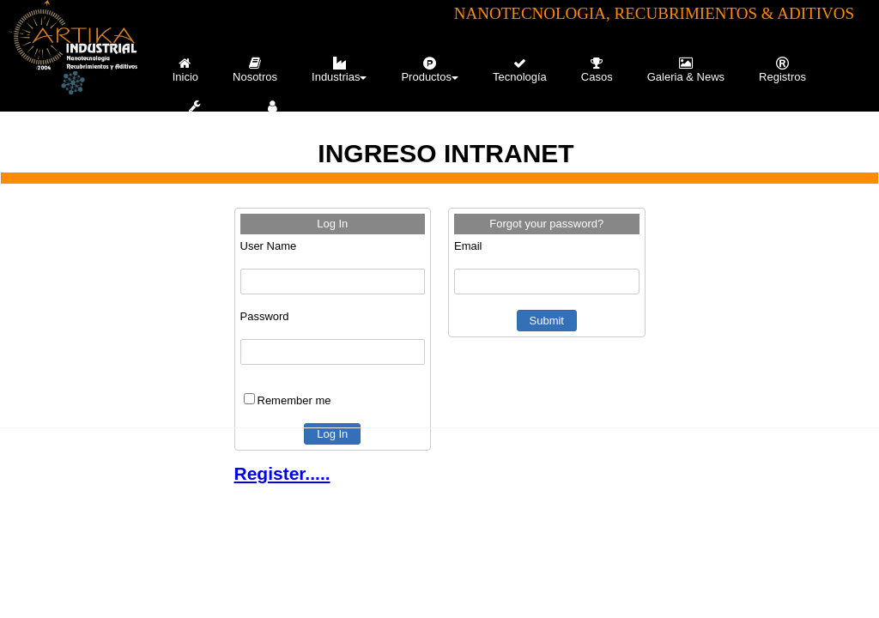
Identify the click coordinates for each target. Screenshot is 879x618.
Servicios (195, 113)
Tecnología (520, 70)
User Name (268, 245)
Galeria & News (685, 70)
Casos (597, 70)
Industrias (339, 70)
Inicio (185, 70)
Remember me (294, 400)
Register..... (282, 473)
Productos (429, 70)
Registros (782, 70)
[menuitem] (185, 69)
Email (468, 245)
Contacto (274, 113)
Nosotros (255, 70)
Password (264, 316)
